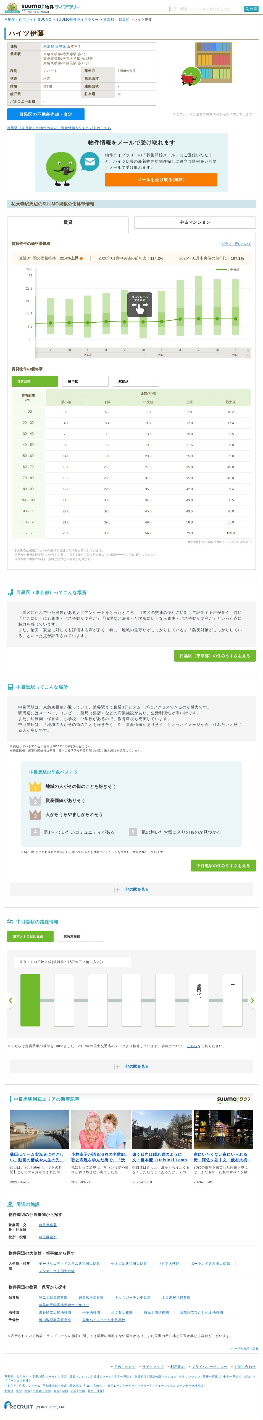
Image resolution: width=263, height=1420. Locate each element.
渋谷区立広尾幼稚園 (55, 1312)
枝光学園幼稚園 (156, 1312)
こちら (192, 1046)
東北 (19, 1390)
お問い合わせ (245, 1367)
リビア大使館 (169, 1264)
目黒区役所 (48, 1237)
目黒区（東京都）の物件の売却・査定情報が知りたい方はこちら (59, 128)
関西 (65, 1390)
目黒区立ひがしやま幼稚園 (201, 1312)
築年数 (73, 381)
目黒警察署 (48, 1225)
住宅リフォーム (29, 1385)
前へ (11, 1000)
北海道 (9, 1390)
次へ (252, 1000)
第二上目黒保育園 (53, 1297)
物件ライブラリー (137, 1385)
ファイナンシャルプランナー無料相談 (178, 1385)
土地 (247, 1376)
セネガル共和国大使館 (129, 1264)
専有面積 (23, 381)
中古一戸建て (232, 1376)
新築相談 (75, 1385)
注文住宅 (10, 1385)
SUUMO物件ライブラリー (77, 20)
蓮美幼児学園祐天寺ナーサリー (64, 1305)
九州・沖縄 (95, 1390)
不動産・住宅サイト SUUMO (28, 20)
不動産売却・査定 (55, 1385)
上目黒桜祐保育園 (176, 1297)
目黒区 (124, 20)
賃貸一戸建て (123, 1376)
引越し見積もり (94, 1385)
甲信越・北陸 (42, 1390)
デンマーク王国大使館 (57, 1271)
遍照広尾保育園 (91, 1297)
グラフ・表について (236, 244)
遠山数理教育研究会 (55, 1320)
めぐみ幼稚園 (122, 1312)
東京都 (108, 20)
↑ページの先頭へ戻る (244, 1348)
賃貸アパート (102, 1376)
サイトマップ (153, 1367)
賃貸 (64, 1376)
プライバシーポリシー (210, 1367)
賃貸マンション (80, 1376)
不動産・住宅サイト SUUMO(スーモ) (30, 1376)
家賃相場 (141, 1376)
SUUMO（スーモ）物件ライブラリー (42, 8)
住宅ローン (115, 1385)
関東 (28, 1390)
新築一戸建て (212, 1376)
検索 (253, 9)
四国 (74, 1390)
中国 (82, 1390)
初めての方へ (125, 1367)
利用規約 (177, 1367)
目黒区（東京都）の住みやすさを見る (215, 656)
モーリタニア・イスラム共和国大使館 (69, 1264)
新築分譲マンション (163, 1376)
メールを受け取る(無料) (161, 179)
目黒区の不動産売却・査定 (45, 114)
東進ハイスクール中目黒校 (103, 1320)
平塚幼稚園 (91, 1312)
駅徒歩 (123, 381)
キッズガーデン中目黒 (133, 1297)
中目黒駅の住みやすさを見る (223, 865)
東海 (57, 1390)
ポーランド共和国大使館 (210, 1264)
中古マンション (189, 1376)
